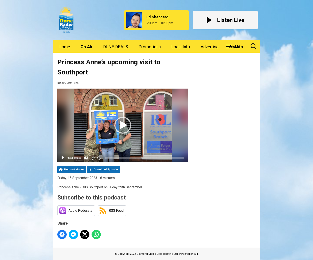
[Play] (63, 158)
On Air (87, 46)
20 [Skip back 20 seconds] (93, 158)
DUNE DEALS (115, 46)
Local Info (180, 46)
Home (64, 46)
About (234, 46)
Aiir (196, 253)
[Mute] (86, 158)
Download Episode (105, 169)
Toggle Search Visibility (253, 48)
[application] (122, 125)
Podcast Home (74, 169)
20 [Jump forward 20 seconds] (99, 158)
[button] (122, 125)
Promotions (150, 46)
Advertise (210, 46)
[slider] (144, 158)
